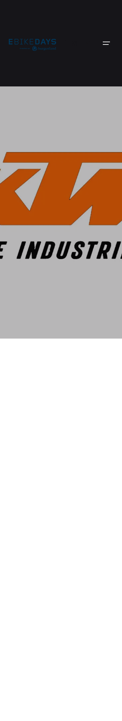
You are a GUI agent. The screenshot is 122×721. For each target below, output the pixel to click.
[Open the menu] (106, 43)
